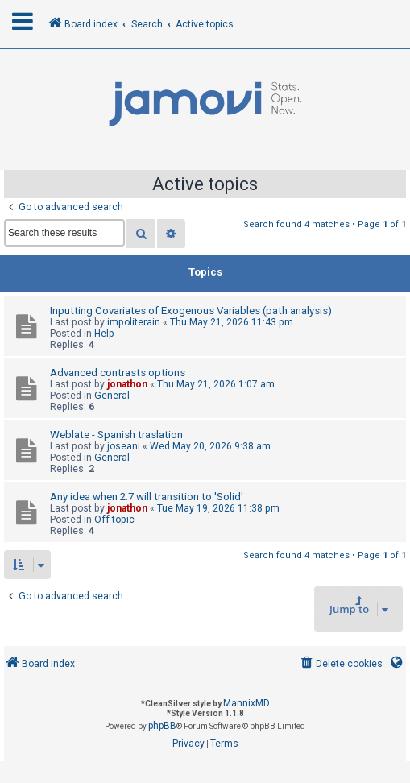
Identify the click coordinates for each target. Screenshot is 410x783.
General (112, 395)
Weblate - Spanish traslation (116, 435)
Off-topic (114, 519)
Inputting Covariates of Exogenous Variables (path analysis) (191, 310)
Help (104, 333)
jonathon (127, 384)
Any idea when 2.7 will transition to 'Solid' (146, 497)
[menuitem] (340, 664)
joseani (123, 446)
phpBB (162, 725)
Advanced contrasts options (117, 373)
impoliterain (133, 322)
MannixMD (246, 703)
